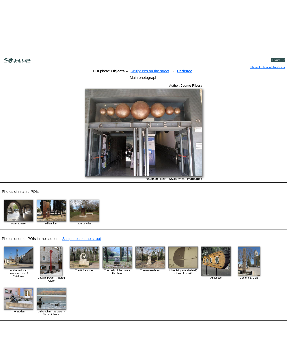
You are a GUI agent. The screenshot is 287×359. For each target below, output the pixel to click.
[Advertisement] (143, 26)
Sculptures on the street (150, 71)
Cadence (184, 71)
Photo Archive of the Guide (267, 67)
